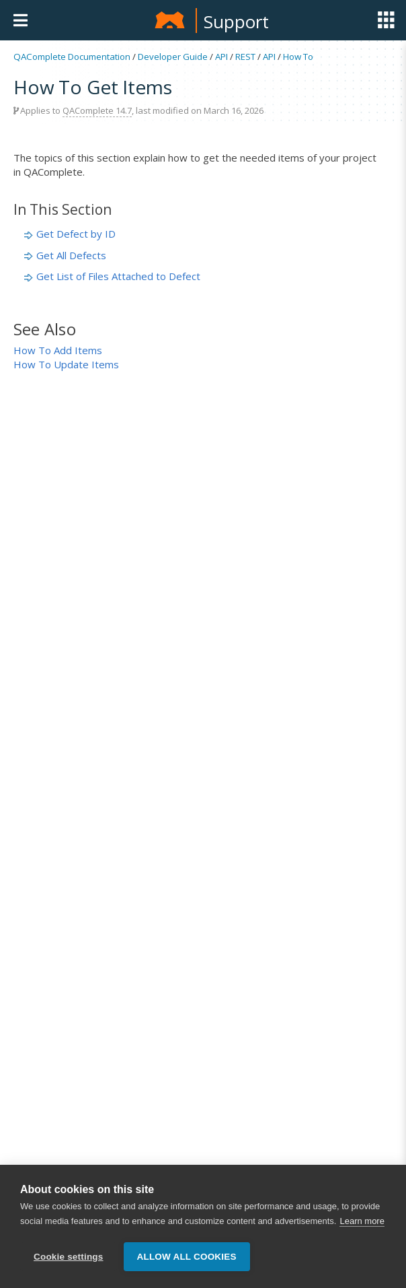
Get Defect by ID (76, 233)
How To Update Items (66, 364)
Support (236, 21)
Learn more (361, 1221)
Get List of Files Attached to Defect (118, 276)
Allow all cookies (187, 1257)
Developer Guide (173, 56)
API (221, 56)
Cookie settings (69, 1257)
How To (298, 56)
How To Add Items (57, 350)
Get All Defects (71, 255)
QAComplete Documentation (71, 56)
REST (245, 56)
